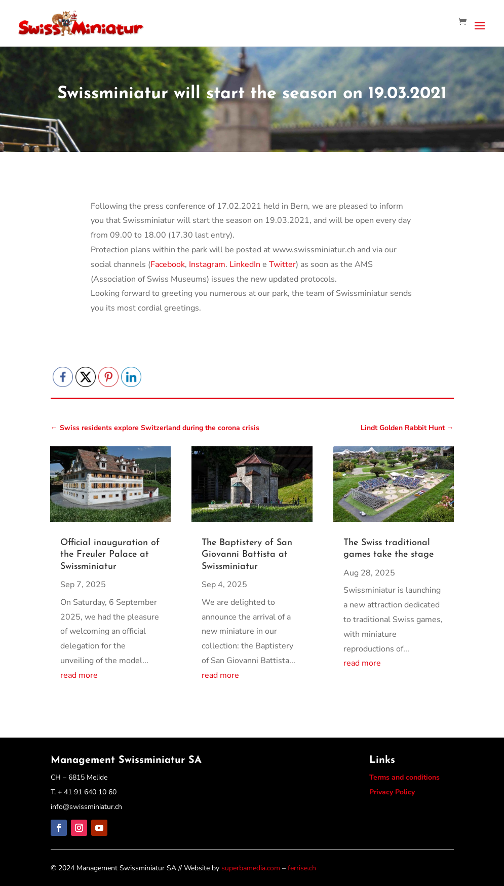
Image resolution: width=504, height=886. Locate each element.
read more (79, 675)
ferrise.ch (302, 868)
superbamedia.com (250, 868)
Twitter (282, 264)
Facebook (167, 264)
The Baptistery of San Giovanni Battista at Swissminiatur (247, 554)
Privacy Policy (392, 792)
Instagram (207, 264)
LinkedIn (244, 264)
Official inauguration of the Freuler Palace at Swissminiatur (110, 554)
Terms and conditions (404, 777)
